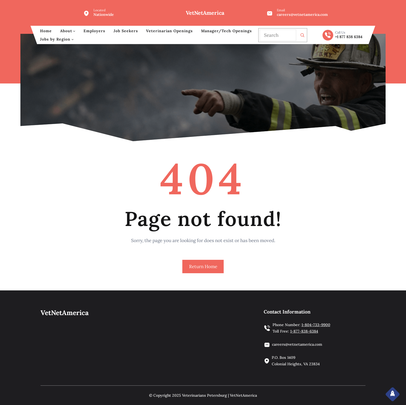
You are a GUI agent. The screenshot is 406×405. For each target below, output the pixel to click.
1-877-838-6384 (304, 331)
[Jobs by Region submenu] (72, 39)
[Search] (302, 35)
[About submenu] (74, 31)
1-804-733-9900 (316, 324)
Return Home (203, 266)
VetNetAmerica (205, 12)
